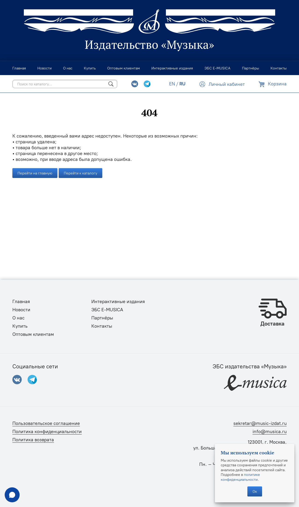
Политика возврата (33, 439)
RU (182, 84)
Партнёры (102, 318)
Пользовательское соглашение (46, 423)
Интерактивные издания (118, 301)
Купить (20, 326)
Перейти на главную (35, 173)
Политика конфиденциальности (47, 431)
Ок (255, 491)
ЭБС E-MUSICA (107, 309)
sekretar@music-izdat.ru (260, 423)
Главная (21, 301)
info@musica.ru (270, 431)
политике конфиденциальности (240, 477)
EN (172, 84)
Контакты (101, 326)
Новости (21, 309)
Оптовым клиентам (33, 334)
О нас (18, 318)
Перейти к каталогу (80, 173)
